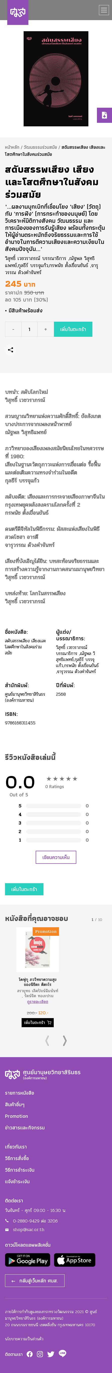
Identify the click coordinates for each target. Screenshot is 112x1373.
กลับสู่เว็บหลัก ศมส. (35, 1281)
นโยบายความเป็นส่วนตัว (24, 1339)
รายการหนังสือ (19, 1093)
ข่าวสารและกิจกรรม (25, 1128)
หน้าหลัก (12, 147)
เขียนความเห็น (56, 857)
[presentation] (47, 1041)
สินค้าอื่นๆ (15, 1104)
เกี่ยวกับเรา (16, 1147)
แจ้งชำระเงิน (17, 1181)
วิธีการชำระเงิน (19, 1170)
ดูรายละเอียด (37, 1001)
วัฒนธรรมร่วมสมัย (40, 147)
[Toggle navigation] (104, 10)
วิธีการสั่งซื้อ (17, 1158)
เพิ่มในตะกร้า (73, 328)
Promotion (16, 1116)
